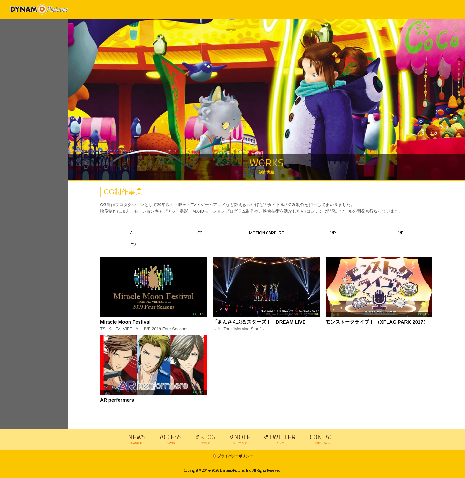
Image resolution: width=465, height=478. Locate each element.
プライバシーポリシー (235, 456)
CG (199, 232)
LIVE (399, 232)
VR (333, 232)
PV (133, 244)
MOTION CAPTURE (266, 232)
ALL (133, 232)
